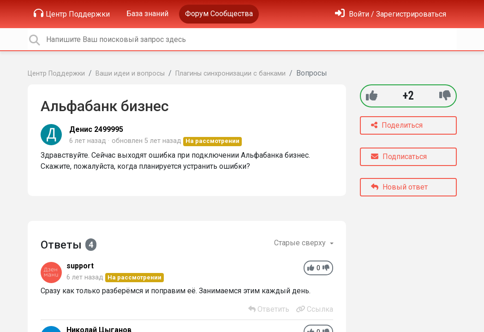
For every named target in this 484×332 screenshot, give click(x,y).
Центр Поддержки (72, 13)
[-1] (445, 95)
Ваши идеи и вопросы (130, 73)
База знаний (147, 13)
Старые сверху (301, 242)
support (80, 265)
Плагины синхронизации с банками (230, 73)
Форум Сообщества (219, 13)
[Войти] (390, 14)
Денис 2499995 (96, 129)
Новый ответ (399, 187)
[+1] (371, 95)
